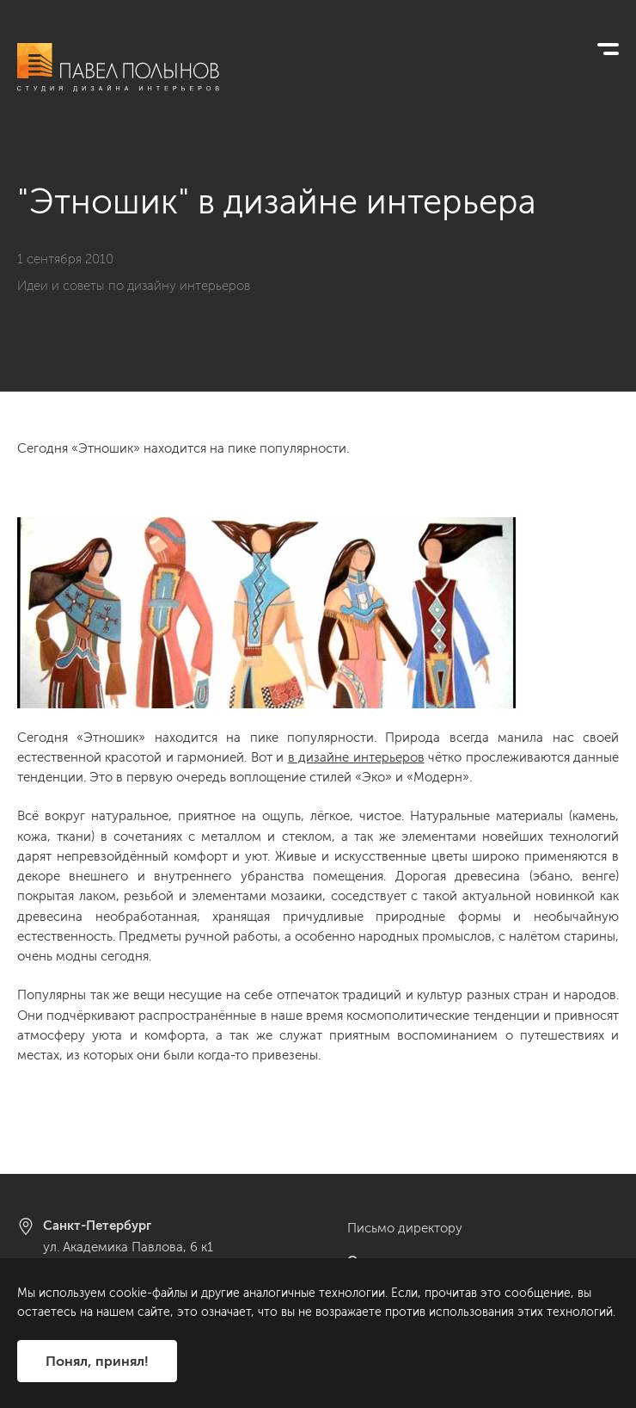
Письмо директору (404, 1228)
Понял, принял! (97, 1361)
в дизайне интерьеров (356, 757)
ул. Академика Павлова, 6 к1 (128, 1247)
